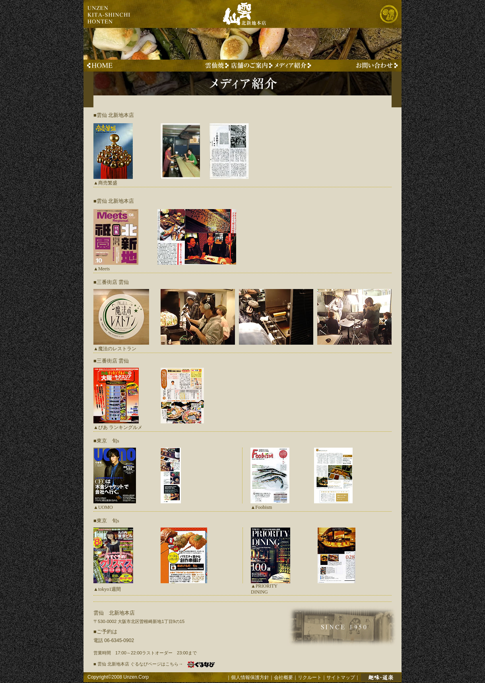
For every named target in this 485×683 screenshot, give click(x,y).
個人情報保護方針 (250, 677)
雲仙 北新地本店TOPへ (102, 66)
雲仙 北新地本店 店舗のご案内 (251, 66)
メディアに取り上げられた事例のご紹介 (292, 66)
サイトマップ (340, 677)
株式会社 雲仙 (389, 14)
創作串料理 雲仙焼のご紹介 (216, 66)
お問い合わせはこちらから (375, 66)
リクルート (310, 677)
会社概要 (283, 677)
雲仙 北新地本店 (238, 14)
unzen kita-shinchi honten (109, 14)
